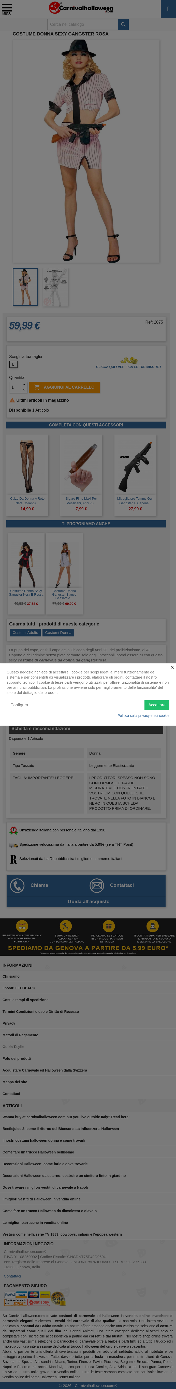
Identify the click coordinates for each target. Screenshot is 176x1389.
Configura (19, 705)
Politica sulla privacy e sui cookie (143, 716)
